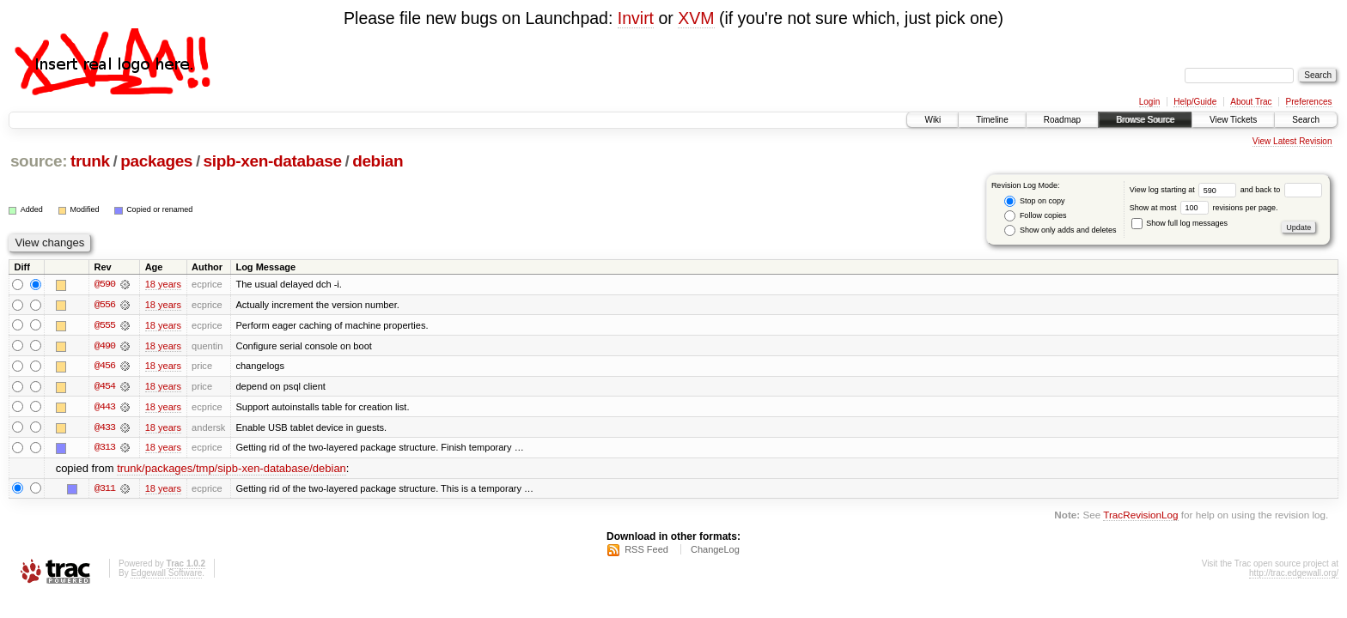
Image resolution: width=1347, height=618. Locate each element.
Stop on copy (1034, 201)
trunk (90, 161)
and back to (1281, 189)
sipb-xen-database (273, 161)
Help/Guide (1194, 101)
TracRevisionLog (1140, 516)
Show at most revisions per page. (1204, 207)
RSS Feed (646, 551)
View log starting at (1185, 189)
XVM (696, 18)
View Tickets (1233, 119)
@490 (104, 346)
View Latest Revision (1292, 141)
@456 (104, 366)
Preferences (1309, 101)
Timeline (992, 119)
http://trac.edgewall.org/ (1293, 574)
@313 (104, 449)
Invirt (636, 18)
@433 (104, 428)
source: (38, 161)
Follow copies (1035, 215)
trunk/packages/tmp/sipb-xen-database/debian (231, 470)
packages (156, 161)
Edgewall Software (166, 574)
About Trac (1250, 101)
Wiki (932, 119)
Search (1306, 119)
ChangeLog (715, 551)
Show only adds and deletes (1060, 230)
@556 (104, 305)
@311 (104, 490)
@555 (104, 325)
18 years (163, 284)
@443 (104, 408)
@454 (104, 387)
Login (1149, 101)
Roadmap (1062, 119)
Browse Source (1145, 119)
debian (377, 161)
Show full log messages (1179, 223)
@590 (104, 284)
